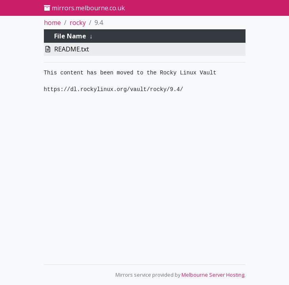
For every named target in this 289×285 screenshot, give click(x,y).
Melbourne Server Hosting (212, 274)
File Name (70, 36)
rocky (78, 22)
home (52, 22)
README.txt (71, 49)
